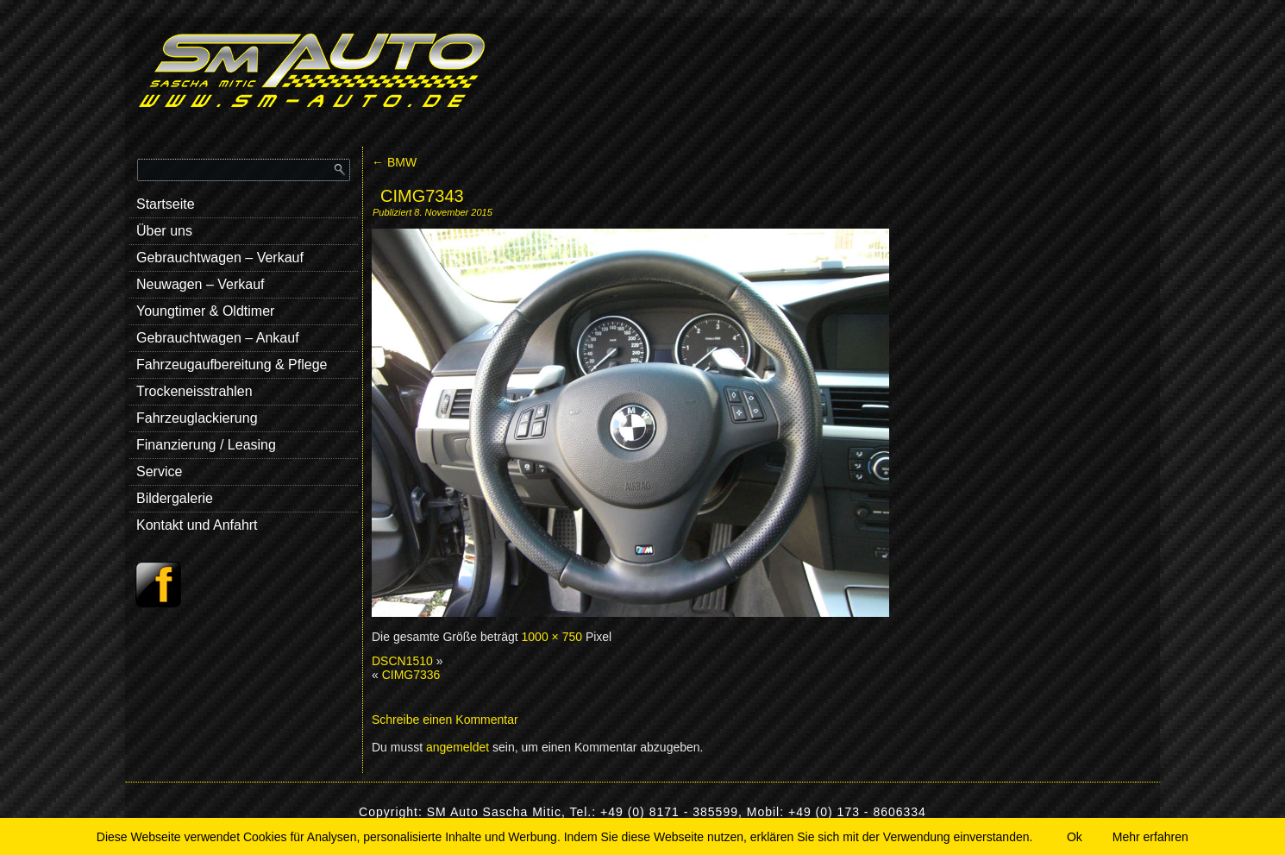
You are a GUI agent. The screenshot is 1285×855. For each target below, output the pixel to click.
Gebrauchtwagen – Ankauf (217, 337)
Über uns (164, 230)
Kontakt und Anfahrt (197, 525)
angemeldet (457, 747)
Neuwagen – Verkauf (200, 284)
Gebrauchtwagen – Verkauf (220, 257)
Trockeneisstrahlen (194, 391)
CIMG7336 (411, 675)
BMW (394, 162)
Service (159, 471)
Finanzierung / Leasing (206, 444)
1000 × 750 (552, 637)
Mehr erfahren (1150, 837)
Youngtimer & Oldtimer (205, 311)
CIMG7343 (422, 195)
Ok (1074, 837)
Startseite (165, 204)
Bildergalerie (174, 498)
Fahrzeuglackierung (197, 418)
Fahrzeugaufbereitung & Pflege (231, 364)
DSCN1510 (402, 661)
